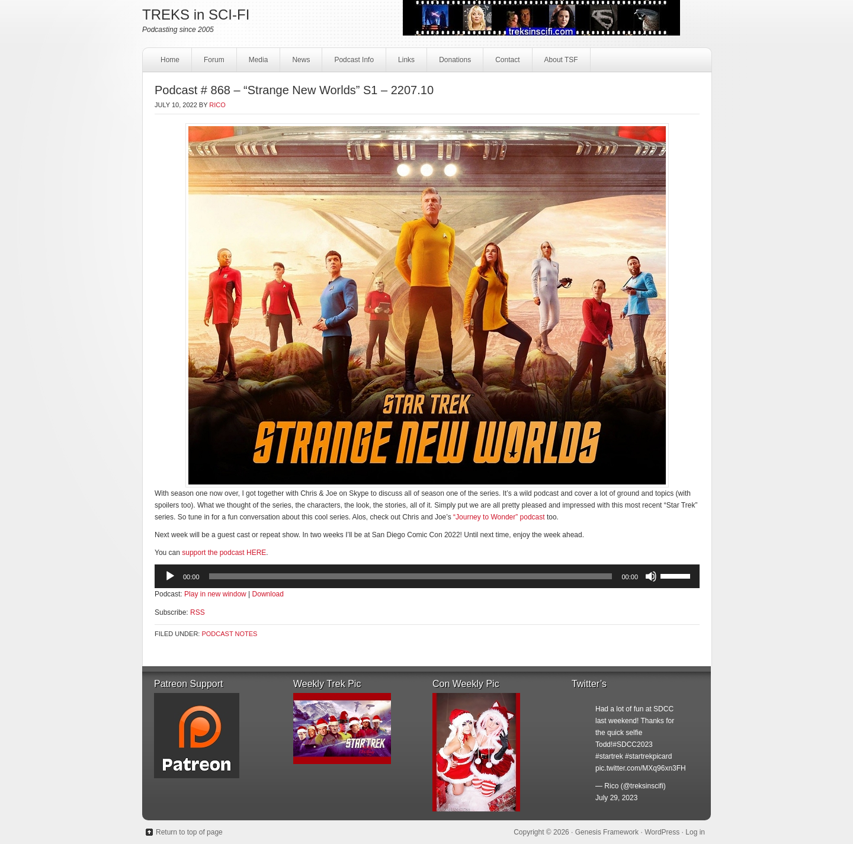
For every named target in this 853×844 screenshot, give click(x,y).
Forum (214, 60)
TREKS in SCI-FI (195, 15)
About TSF (561, 60)
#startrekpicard (648, 756)
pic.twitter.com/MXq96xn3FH (640, 768)
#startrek (609, 756)
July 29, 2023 (616, 798)
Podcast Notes (229, 633)
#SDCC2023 (632, 744)
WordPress (661, 832)
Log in (695, 832)
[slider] (411, 576)
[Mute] (651, 576)
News (301, 60)
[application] (427, 576)
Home (170, 60)
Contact (505, 63)
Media (257, 63)
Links (405, 63)
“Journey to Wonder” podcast (499, 517)
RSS (197, 612)
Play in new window (215, 594)
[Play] (170, 576)
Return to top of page (189, 832)
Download (268, 594)
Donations (453, 63)
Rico (217, 104)
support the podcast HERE (224, 552)
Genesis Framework (607, 832)
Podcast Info (352, 63)
